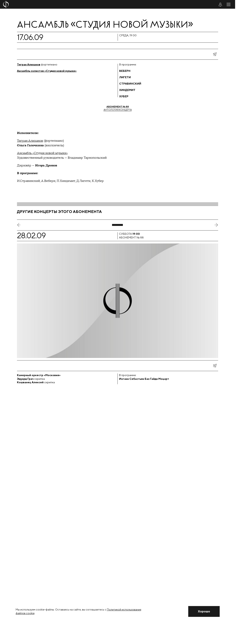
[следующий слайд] (216, 225)
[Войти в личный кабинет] (220, 4)
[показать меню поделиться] (214, 54)
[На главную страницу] (98, 4)
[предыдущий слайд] (19, 225)
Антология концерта (118, 108)
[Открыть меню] (228, 4)
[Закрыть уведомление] (204, 611)
